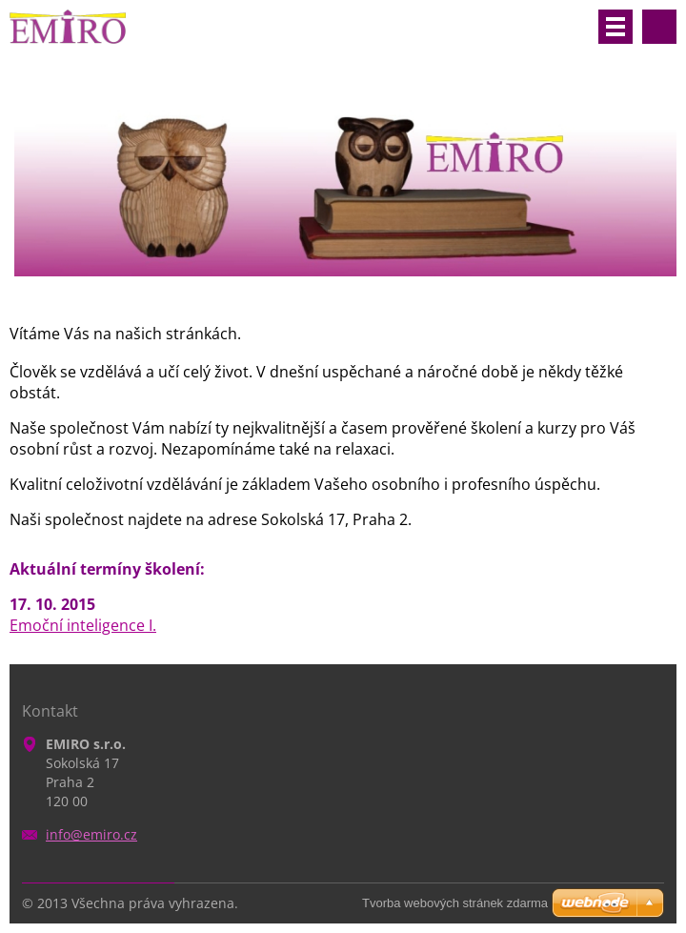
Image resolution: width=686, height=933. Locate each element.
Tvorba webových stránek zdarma (455, 903)
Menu (615, 27)
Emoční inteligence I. (83, 625)
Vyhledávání (659, 27)
